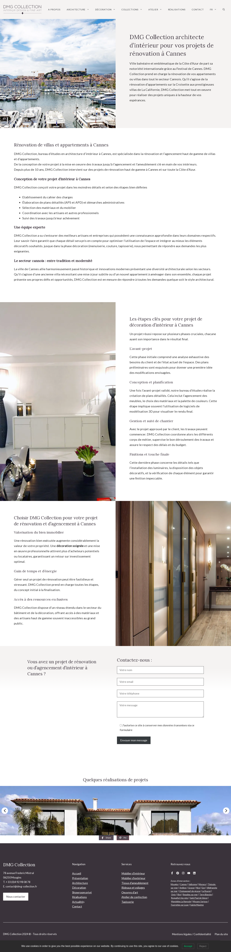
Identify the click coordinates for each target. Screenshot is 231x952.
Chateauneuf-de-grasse (189, 891)
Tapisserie (127, 901)
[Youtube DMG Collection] (188, 873)
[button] (224, 10)
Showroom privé (82, 892)
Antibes (182, 888)
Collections (133, 10)
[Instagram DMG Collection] (183, 873)
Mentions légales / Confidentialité (191, 934)
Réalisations (177, 9)
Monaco (202, 884)
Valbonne (192, 884)
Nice (198, 888)
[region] (115, 810)
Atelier (156, 10)
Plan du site (221, 934)
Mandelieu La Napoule (181, 901)
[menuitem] (213, 10)
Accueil (76, 873)
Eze (203, 888)
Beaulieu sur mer (190, 894)
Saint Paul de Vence (198, 898)
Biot (179, 894)
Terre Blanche (205, 894)
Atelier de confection (134, 897)
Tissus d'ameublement (134, 883)
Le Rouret (206, 891)
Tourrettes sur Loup (180, 905)
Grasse (191, 888)
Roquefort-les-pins (179, 898)
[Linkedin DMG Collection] (194, 873)
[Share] (106, 838)
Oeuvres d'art (129, 892)
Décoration (106, 10)
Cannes (183, 884)
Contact (198, 9)
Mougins (174, 884)
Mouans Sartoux (200, 901)
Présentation (80, 878)
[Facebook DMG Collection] (172, 873)
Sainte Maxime (197, 905)
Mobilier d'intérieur (133, 873)
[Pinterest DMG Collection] (177, 873)
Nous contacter (15, 896)
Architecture (79, 10)
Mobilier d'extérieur (133, 878)
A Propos (54, 9)
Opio (173, 894)
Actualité (77, 901)
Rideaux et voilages (133, 887)
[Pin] (123, 838)
